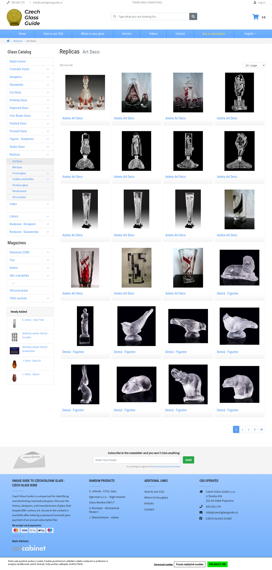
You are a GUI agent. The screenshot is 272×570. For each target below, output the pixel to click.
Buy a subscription (214, 34)
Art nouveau (19, 197)
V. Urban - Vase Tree (33, 319)
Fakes (31, 204)
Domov (31, 268)
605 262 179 (18, 2)
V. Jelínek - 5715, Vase (102, 491)
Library (31, 216)
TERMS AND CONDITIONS (147, 2)
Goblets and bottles (32, 179)
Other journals (31, 298)
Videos (153, 34)
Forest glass (32, 173)
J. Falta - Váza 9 (30, 374)
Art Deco (17, 161)
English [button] (246, 34)
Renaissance (19, 191)
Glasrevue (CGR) (31, 252)
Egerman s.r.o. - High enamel (107, 497)
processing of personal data (167, 466)
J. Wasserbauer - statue (104, 517)
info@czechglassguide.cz (47, 2)
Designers (31, 77)
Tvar (31, 260)
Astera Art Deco (72, 118)
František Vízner (31, 69)
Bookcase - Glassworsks (31, 232)
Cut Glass (31, 92)
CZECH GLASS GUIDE (219, 518)
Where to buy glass (92, 34)
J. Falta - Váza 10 (31, 360)
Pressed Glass (31, 131)
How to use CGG (53, 34)
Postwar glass (20, 185)
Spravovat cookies (163, 564)
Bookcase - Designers (31, 224)
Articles (126, 34)
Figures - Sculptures (31, 139)
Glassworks (31, 84)
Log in (261, 2)
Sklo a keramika (31, 275)
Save (188, 460)
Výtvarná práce (19, 290)
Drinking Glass (31, 100)
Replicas (31, 154)
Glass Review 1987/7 (102, 502)
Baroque (17, 167)
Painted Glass (31, 123)
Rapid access (18, 61)
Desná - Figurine (227, 293)
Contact (180, 34)
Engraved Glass (31, 108)
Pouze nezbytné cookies (189, 564)
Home (22, 34)
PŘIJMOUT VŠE (217, 564)
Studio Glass (31, 147)
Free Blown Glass (31, 115)
